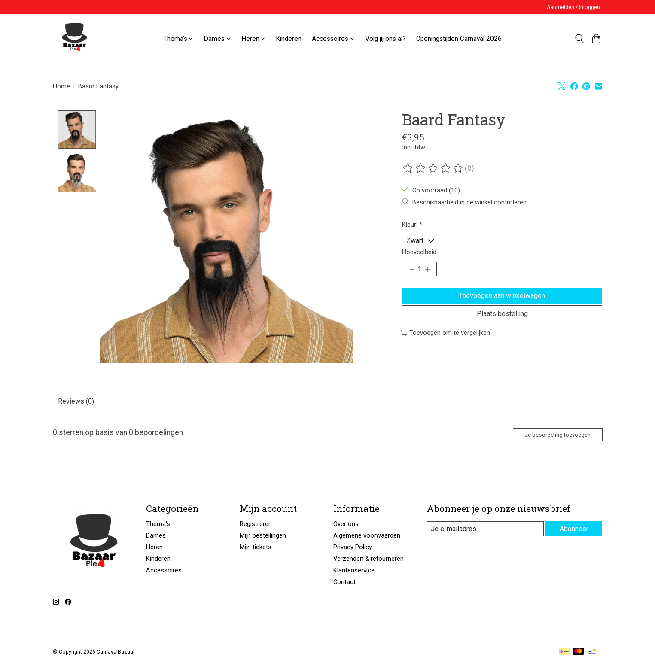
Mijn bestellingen (263, 540)
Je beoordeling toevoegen (550, 438)
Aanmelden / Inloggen (573, 7)
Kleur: (412, 224)
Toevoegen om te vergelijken (445, 345)
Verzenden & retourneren (368, 564)
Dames (156, 540)
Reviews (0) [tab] (79, 402)
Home (61, 86)
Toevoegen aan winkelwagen (502, 302)
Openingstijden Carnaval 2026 (459, 39)
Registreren (256, 529)
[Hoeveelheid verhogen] (430, 273)
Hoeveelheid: (420, 254)
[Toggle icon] (579, 38)
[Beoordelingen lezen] (433, 168)
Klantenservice (354, 575)
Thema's (158, 529)
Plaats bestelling (502, 324)
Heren (154, 552)
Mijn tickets (255, 552)
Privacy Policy (352, 552)
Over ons (346, 529)
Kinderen (289, 39)
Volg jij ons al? (385, 39)
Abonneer (573, 534)
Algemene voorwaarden (366, 540)
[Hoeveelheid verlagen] (412, 273)
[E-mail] (484, 534)
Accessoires (164, 575)
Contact (344, 587)
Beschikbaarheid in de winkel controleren (464, 202)
